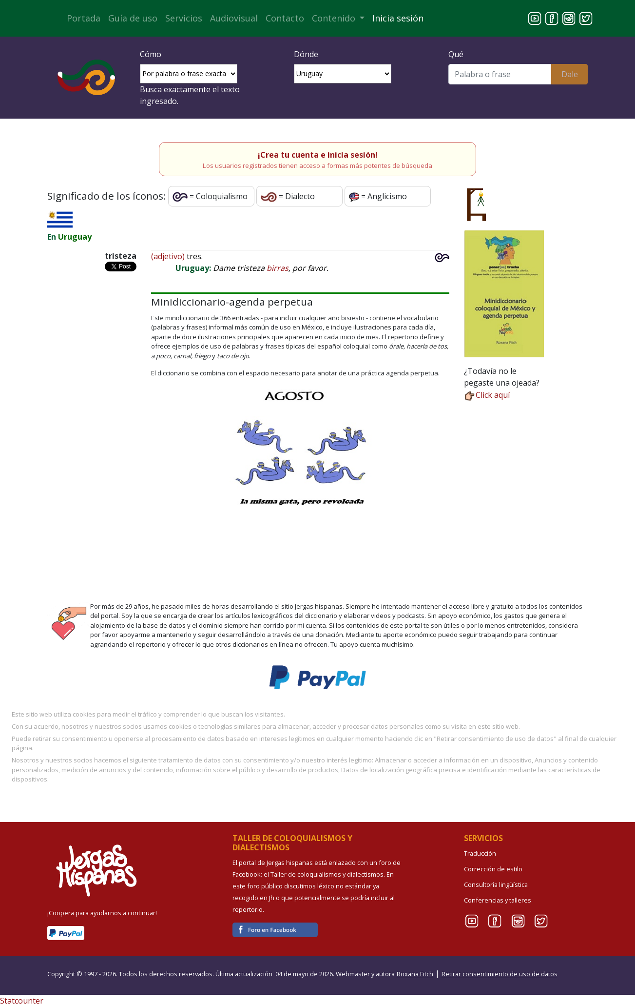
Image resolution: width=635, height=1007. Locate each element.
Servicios (183, 18)
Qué (455, 54)
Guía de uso (132, 18)
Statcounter (21, 1000)
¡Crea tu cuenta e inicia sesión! (318, 154)
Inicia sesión (397, 18)
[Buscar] (499, 74)
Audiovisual (234, 18)
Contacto (285, 18)
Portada (83, 18)
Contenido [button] (335, 18)
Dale (569, 74)
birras (278, 268)
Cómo (150, 54)
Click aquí (487, 395)
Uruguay (75, 236)
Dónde (306, 54)
